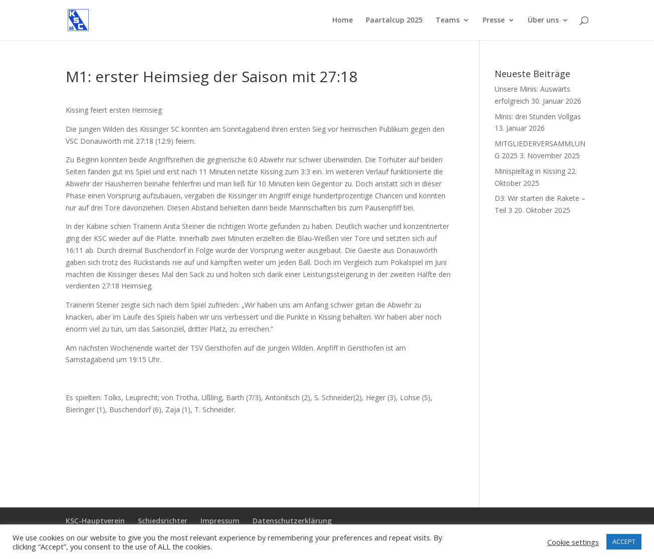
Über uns (543, 21)
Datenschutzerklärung (292, 520)
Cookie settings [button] (573, 541)
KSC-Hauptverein (95, 520)
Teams (447, 21)
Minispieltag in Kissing (530, 171)
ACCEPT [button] (623, 541)
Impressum (220, 520)
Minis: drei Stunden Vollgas (538, 116)
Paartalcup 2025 (394, 21)
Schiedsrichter (162, 520)
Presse (494, 21)
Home (342, 21)
